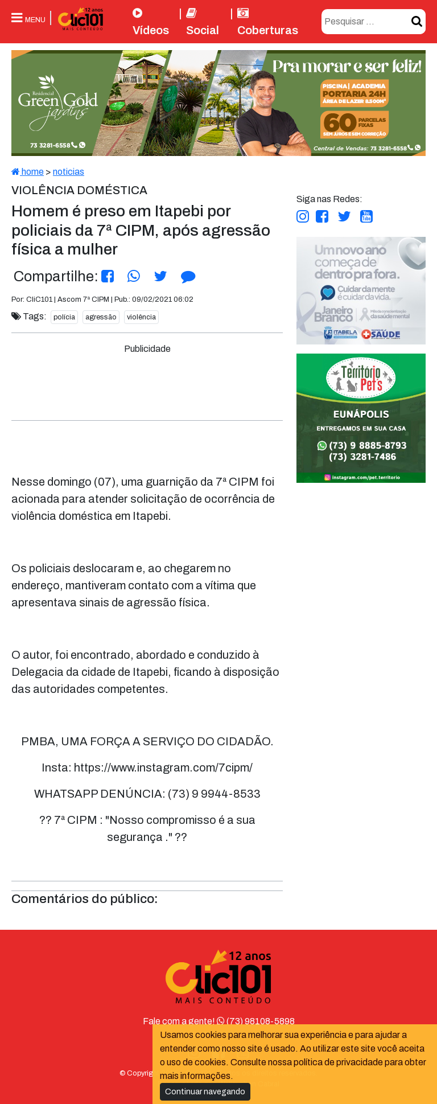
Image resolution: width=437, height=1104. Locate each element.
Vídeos (151, 21)
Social (202, 21)
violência (141, 317)
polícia (64, 317)
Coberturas (267, 21)
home (27, 172)
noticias (68, 172)
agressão (101, 317)
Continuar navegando (205, 1091)
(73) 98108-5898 (256, 1021)
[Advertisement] (225, 381)
